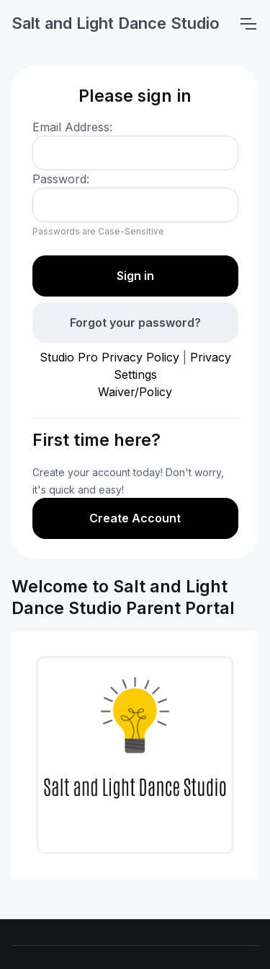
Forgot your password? (135, 322)
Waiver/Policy (135, 392)
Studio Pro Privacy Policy (109, 357)
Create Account (135, 518)
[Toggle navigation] (247, 24)
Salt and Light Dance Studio (116, 23)
